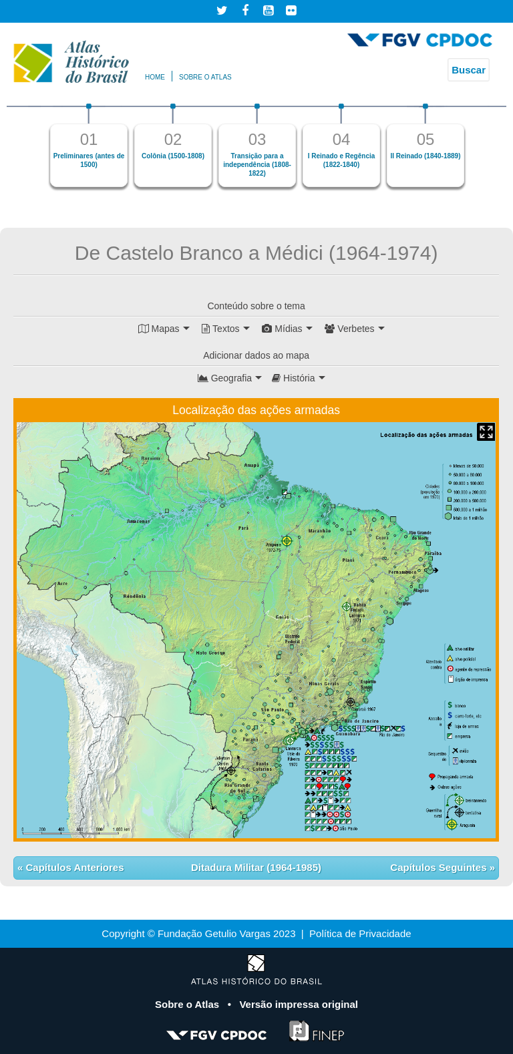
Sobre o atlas (205, 77)
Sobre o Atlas (188, 1004)
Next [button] (482, 150)
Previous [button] (30, 150)
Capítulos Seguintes (439, 867)
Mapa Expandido (486, 432)
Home (155, 77)
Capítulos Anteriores (73, 867)
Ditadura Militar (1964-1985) (256, 867)
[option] (89, 145)
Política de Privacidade (360, 933)
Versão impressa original (298, 1004)
